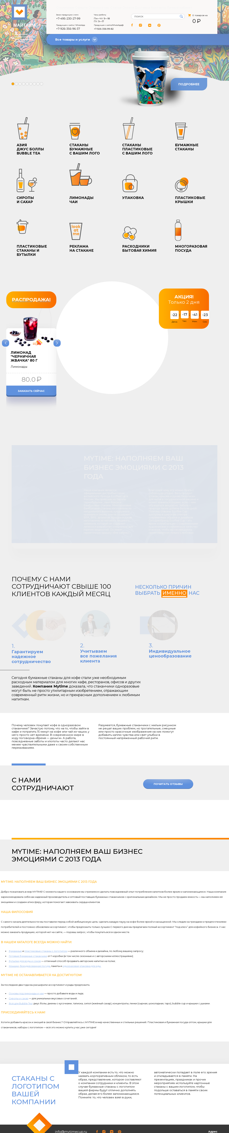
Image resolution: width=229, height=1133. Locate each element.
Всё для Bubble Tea (20, 978)
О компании (63, 7)
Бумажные (15, 925)
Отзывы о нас (99, 7)
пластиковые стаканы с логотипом (46, 925)
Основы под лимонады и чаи (26, 968)
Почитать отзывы (168, 758)
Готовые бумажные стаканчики (28, 930)
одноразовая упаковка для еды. (82, 940)
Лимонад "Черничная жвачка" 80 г (24, 357)
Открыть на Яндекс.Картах (200, 1125)
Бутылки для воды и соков (25, 935)
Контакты (162, 7)
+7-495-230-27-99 (68, 19)
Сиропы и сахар (18, 973)
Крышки (14, 940)
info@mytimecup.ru (71, 1106)
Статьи (116, 7)
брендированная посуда (35, 940)
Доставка (145, 7)
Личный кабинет (182, 7)
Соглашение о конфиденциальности (32, 1121)
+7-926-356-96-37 (68, 29)
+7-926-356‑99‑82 (104, 29)
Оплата (130, 7)
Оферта (80, 7)
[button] (13, 84)
